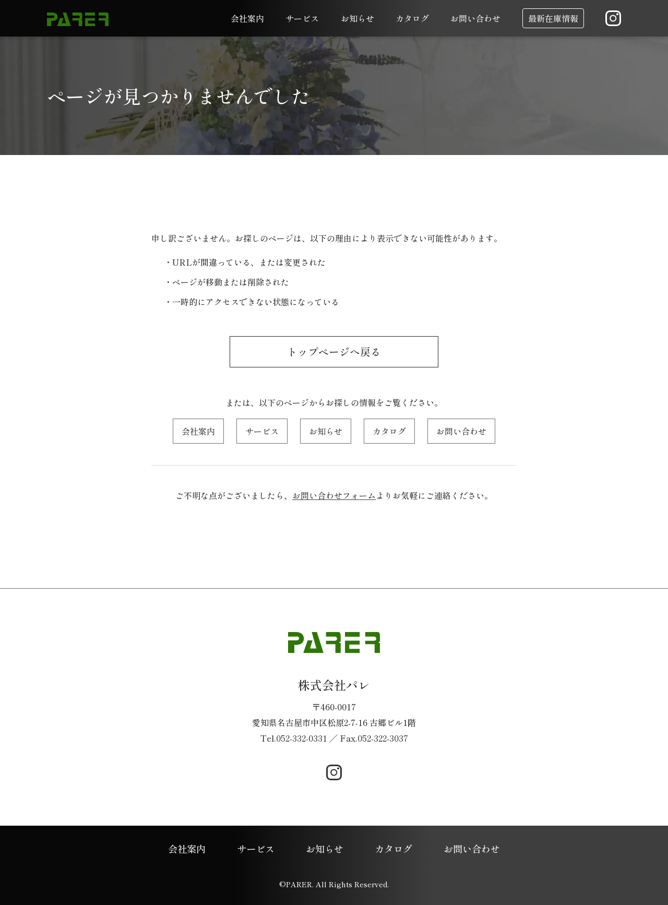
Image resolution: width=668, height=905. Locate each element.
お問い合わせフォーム (334, 495)
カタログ (412, 18)
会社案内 (247, 18)
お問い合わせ (475, 18)
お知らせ (357, 18)
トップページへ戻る (334, 352)
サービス (302, 18)
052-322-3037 (382, 738)
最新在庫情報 (553, 18)
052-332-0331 (301, 738)
